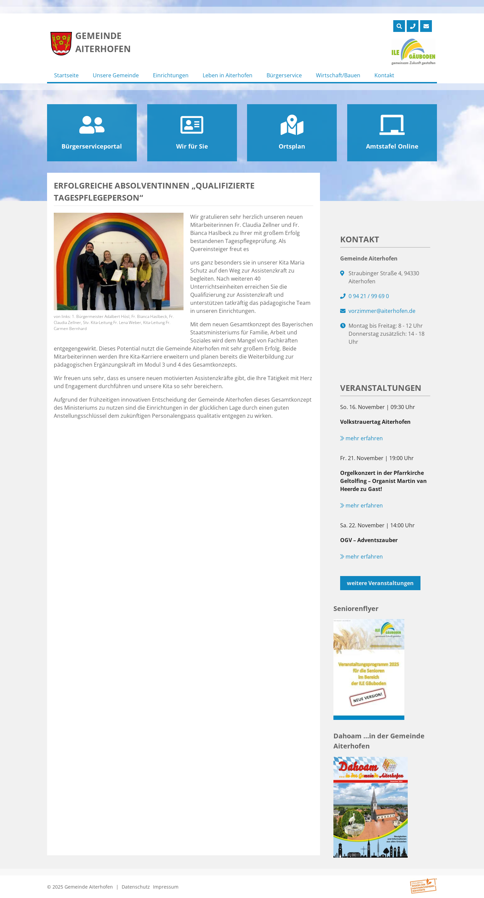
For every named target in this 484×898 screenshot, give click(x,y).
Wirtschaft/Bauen (338, 75)
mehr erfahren (361, 438)
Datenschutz (136, 887)
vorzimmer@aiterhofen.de (382, 311)
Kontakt (384, 75)
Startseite (66, 75)
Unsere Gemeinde (116, 75)
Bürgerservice (284, 75)
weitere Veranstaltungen (380, 583)
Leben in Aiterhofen (227, 75)
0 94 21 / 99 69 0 (369, 296)
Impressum (165, 887)
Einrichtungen (171, 75)
